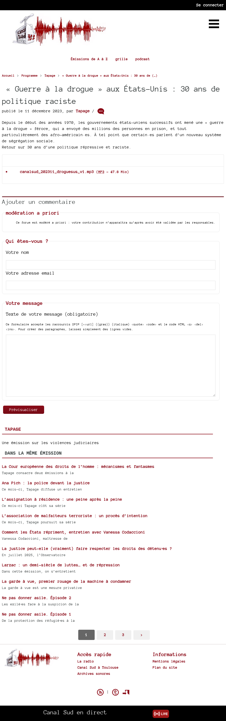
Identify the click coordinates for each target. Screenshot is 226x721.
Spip (113, 683)
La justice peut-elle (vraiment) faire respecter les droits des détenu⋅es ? (87, 548)
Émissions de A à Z (89, 59)
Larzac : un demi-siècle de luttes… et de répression (61, 565)
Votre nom (17, 252)
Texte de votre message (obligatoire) (52, 314)
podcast (142, 59)
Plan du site (165, 667)
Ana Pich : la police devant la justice (46, 483)
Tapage (83, 111)
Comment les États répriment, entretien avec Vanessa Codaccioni (73, 532)
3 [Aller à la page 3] (123, 635)
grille (121, 59)
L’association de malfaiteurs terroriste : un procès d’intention (75, 516)
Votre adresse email (30, 273)
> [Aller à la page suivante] (142, 635)
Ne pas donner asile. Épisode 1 (36, 614)
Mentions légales (169, 661)
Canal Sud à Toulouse (98, 667)
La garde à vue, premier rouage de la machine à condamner (66, 581)
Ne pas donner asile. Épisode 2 (36, 598)
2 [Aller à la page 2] (105, 635)
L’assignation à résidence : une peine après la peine (62, 499)
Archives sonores (93, 674)
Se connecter (210, 5)
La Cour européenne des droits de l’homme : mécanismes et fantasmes (78, 466)
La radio (85, 661)
